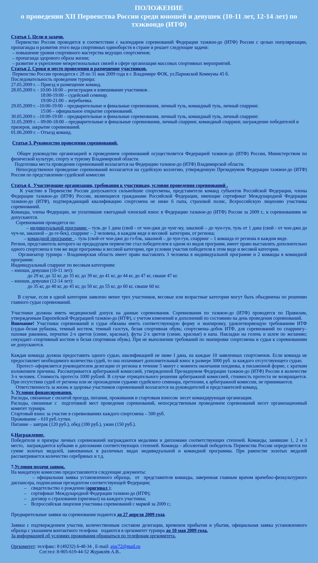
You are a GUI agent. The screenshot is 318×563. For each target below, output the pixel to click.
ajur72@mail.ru (125, 546)
